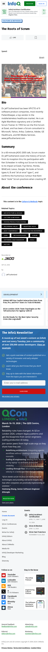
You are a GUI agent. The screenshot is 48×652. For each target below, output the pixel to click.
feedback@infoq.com (9, 626)
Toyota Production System (15, 222)
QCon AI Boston (35, 526)
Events (4, 528)
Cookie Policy (36, 648)
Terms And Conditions (21, 648)
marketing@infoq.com (33, 634)
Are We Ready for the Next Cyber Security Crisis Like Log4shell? (20, 318)
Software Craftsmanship (14, 240)
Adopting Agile (30, 226)
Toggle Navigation (4, 3)
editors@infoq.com (8, 634)
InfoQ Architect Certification (35, 516)
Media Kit (5, 548)
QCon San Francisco (37, 532)
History (7, 244)
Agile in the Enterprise (33, 231)
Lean (6, 235)
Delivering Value (11, 226)
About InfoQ (7, 540)
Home (4, 511)
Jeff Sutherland (11, 275)
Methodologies (19, 235)
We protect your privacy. (10, 396)
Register (29, 4)
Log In (5, 520)
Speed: (4, 51)
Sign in (41, 4)
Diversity (5, 561)
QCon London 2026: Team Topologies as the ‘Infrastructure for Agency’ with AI (21, 310)
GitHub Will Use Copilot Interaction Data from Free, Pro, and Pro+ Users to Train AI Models (22, 301)
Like (14, 37)
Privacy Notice (7, 648)
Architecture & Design (13, 213)
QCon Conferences (9, 524)
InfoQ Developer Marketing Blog (12, 554)
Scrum (35, 235)
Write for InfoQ (8, 532)
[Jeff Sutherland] (3, 275)
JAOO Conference (11, 231)
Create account (8, 515)
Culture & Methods (12, 21)
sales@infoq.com (31, 626)
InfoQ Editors (7, 536)
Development (11, 294)
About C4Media (8, 544)
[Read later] (36, 37)
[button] (23, 391)
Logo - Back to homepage (14, 3)
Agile (32, 240)
